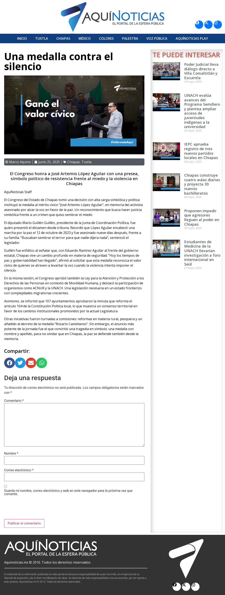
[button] (9, 363)
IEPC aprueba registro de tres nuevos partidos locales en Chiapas (201, 151)
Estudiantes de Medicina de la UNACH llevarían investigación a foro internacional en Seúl (202, 253)
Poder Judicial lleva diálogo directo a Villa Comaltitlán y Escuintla (201, 71)
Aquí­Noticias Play (192, 38)
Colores (106, 38)
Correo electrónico (19, 470)
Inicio (22, 38)
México (85, 38)
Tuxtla (41, 38)
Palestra (130, 38)
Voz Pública (156, 38)
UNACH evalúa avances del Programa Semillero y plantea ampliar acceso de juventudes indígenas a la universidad (202, 111)
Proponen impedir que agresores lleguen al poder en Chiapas (201, 217)
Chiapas (63, 38)
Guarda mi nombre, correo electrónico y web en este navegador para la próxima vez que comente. (68, 492)
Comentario (14, 400)
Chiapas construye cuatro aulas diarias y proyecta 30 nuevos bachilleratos (202, 184)
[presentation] (35, 509)
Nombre (11, 453)
